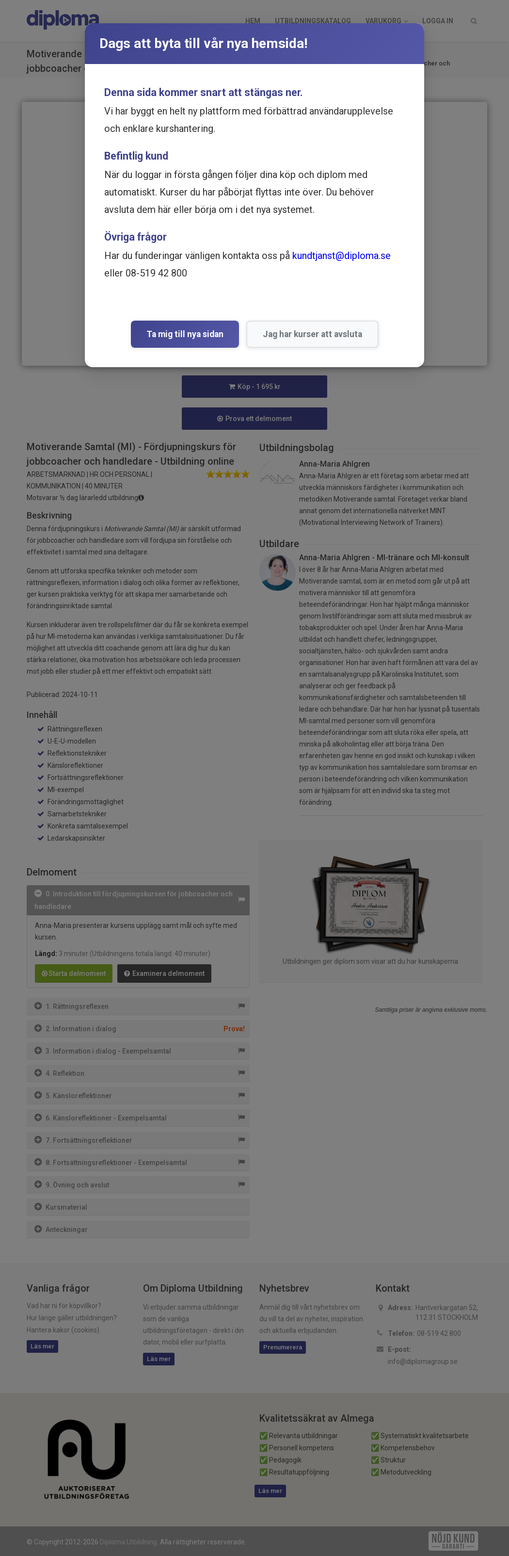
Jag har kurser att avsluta (312, 334)
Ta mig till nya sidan (184, 334)
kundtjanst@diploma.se (341, 255)
